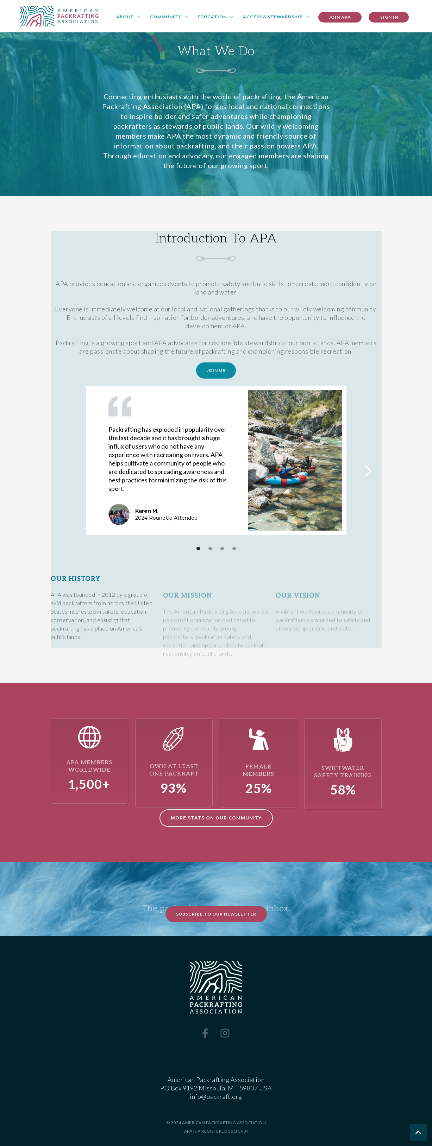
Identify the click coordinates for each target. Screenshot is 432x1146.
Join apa (340, 17)
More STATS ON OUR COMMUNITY (216, 818)
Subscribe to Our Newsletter (216, 914)
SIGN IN (388, 17)
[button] (128, 17)
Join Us (216, 370)
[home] (59, 16)
